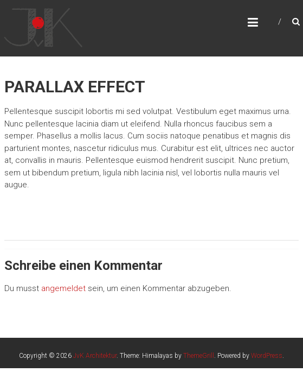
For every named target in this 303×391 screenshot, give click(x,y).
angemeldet (63, 288)
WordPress (266, 356)
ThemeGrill (198, 356)
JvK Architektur (95, 356)
